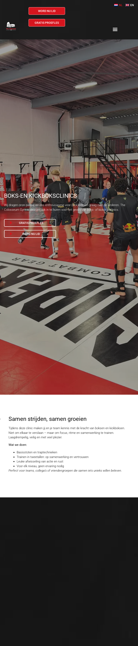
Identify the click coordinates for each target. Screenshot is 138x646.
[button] (115, 29)
